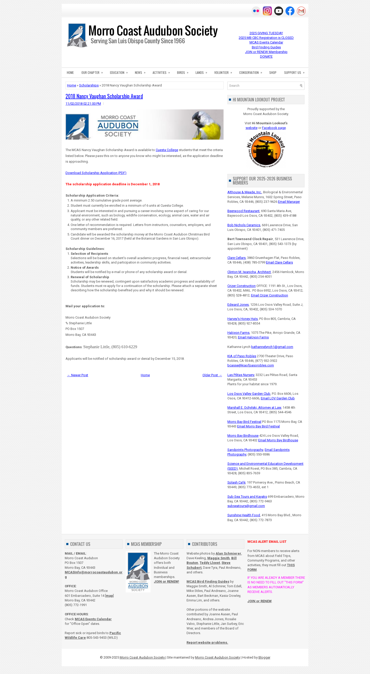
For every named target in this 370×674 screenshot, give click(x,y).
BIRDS (184, 71)
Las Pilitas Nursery (240, 375)
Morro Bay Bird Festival (244, 422)
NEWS (142, 71)
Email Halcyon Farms (253, 337)
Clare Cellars (236, 258)
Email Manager (289, 202)
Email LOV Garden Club (278, 398)
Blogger (264, 657)
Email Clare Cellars (279, 262)
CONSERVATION (252, 71)
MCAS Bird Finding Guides (208, 581)
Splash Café (236, 482)
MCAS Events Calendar (266, 42)
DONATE (266, 56)
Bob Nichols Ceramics (243, 225)
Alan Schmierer (228, 553)
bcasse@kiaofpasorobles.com (250, 365)
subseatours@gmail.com (246, 506)
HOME (70, 72)
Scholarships (89, 85)
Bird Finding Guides (266, 47)
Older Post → (212, 375)
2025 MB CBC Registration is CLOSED (266, 38)
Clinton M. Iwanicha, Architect (249, 272)
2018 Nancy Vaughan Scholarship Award (104, 96)
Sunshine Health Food (243, 515)
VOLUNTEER (224, 71)
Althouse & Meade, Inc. (244, 192)
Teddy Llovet (210, 563)
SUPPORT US (296, 71)
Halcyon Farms (238, 333)
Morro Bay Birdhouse (242, 435)
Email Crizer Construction (269, 295)
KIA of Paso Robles (241, 356)
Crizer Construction (241, 286)
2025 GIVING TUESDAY (266, 33)
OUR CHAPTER (93, 71)
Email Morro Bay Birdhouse (278, 440)
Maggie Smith (218, 558)
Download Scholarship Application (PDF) (96, 173)
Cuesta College (167, 150)
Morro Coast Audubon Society (142, 657)
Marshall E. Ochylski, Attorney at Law (254, 407)
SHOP (272, 72)
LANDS (203, 71)
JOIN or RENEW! (166, 581)
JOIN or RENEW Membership (266, 52)
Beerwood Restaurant (243, 211)
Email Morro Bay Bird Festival (258, 426)
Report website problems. (207, 642)
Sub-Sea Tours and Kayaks (247, 496)
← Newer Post (77, 375)
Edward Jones (238, 305)
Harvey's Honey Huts (242, 319)
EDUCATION (120, 71)
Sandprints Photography (245, 450)
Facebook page (274, 128)
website (251, 128)
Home (71, 85)
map (109, 596)
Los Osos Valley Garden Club (248, 394)
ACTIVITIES (163, 71)
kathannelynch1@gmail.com (272, 347)
